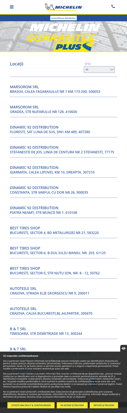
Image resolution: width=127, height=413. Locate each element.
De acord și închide (72, 405)
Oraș (88, 63)
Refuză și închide (104, 405)
